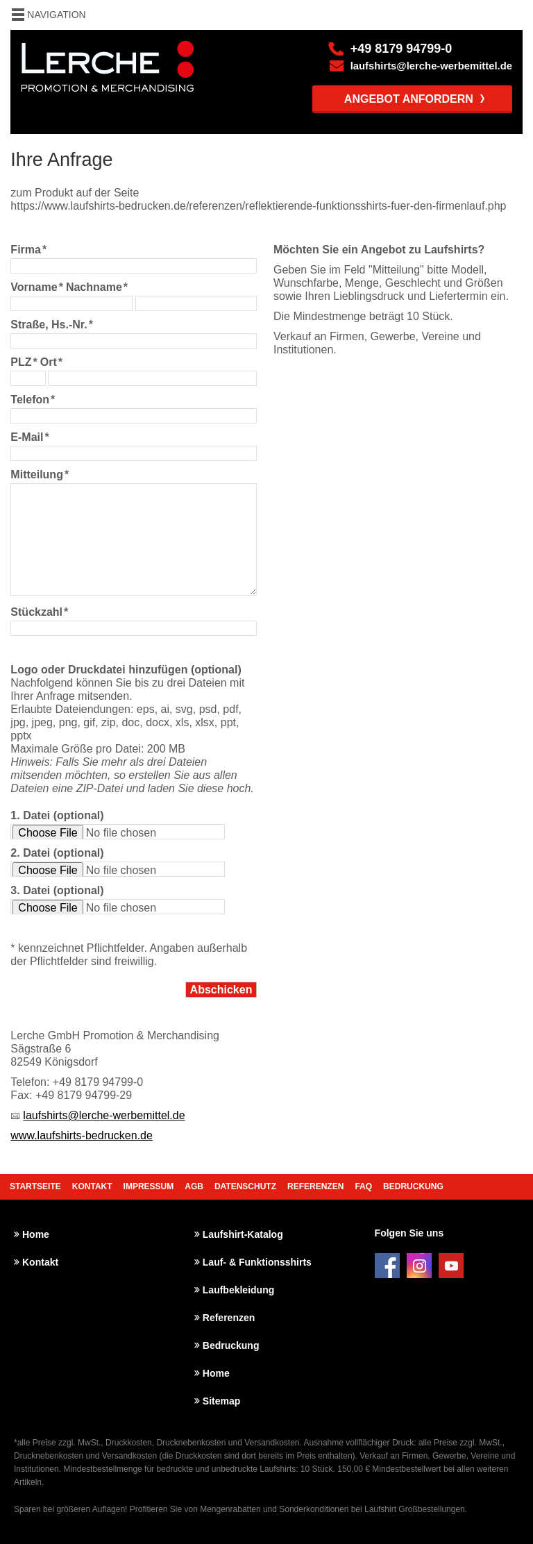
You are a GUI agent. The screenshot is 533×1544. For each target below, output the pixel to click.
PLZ (23, 362)
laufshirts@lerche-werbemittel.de (431, 66)
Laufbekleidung (238, 1289)
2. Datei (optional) (56, 853)
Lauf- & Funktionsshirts (257, 1262)
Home (35, 1234)
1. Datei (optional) (56, 815)
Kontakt (92, 1186)
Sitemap (221, 1401)
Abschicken (221, 990)
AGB (194, 1186)
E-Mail (29, 437)
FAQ (363, 1186)
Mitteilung (39, 474)
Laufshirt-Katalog (243, 1234)
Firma (28, 249)
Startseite (35, 1186)
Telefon (32, 399)
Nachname (97, 287)
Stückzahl (39, 612)
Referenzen (315, 1186)
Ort (51, 362)
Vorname (36, 287)
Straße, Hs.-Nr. (51, 324)
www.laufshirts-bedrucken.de (81, 1135)
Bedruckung (413, 1186)
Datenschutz (245, 1186)
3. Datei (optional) (56, 890)
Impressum (149, 1186)
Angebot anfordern (408, 99)
